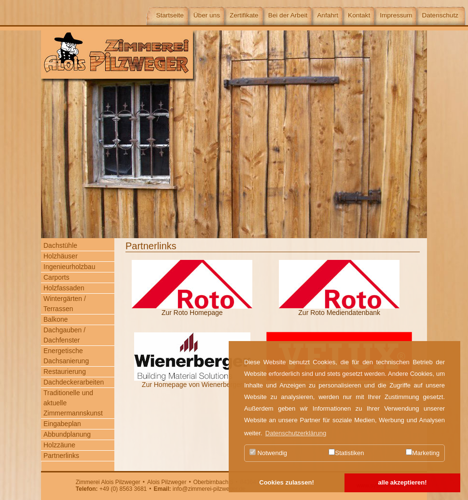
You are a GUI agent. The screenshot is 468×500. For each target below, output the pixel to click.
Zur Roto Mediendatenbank (339, 312)
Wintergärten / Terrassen (64, 304)
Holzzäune (59, 445)
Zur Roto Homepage (192, 312)
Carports (56, 277)
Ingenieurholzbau (69, 267)
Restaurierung (64, 371)
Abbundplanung (67, 434)
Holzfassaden (63, 288)
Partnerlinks (61, 455)
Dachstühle (60, 245)
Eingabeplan (62, 424)
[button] (286, 483)
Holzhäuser (60, 256)
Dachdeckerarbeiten (73, 382)
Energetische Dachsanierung (66, 356)
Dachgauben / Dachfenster (64, 335)
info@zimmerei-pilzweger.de (209, 489)
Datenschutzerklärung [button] (295, 433)
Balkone (55, 319)
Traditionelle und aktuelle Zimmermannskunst (73, 403)
